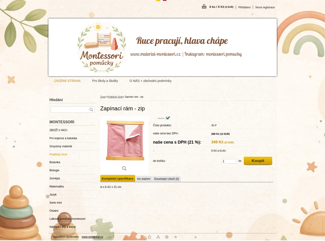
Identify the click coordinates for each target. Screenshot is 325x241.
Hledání (56, 100)
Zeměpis (55, 178)
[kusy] (229, 161)
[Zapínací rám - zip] (125, 145)
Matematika (57, 186)
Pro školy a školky (105, 81)
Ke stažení (143, 179)
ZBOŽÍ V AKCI (58, 130)
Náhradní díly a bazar (63, 227)
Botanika (55, 162)
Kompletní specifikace (118, 178)
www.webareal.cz (92, 236)
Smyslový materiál (61, 146)
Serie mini (56, 202)
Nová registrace (265, 7)
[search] (91, 109)
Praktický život (58, 154)
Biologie (55, 170)
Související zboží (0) (166, 179)
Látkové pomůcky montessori (67, 218)
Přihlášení (244, 7)
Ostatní (54, 210)
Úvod (103, 97)
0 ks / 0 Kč (221, 7)
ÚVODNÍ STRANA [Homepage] (67, 81)
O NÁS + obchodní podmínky (151, 81)
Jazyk (53, 194)
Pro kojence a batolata (63, 138)
